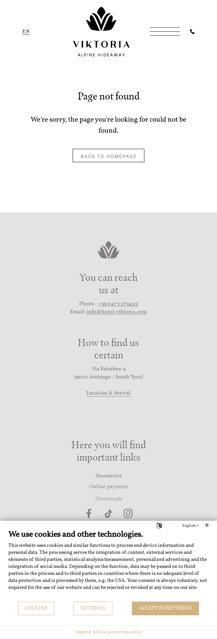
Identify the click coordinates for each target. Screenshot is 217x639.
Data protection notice (119, 632)
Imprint (83, 632)
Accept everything (165, 608)
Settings (92, 608)
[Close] (207, 526)
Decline (36, 608)
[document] (108, 565)
